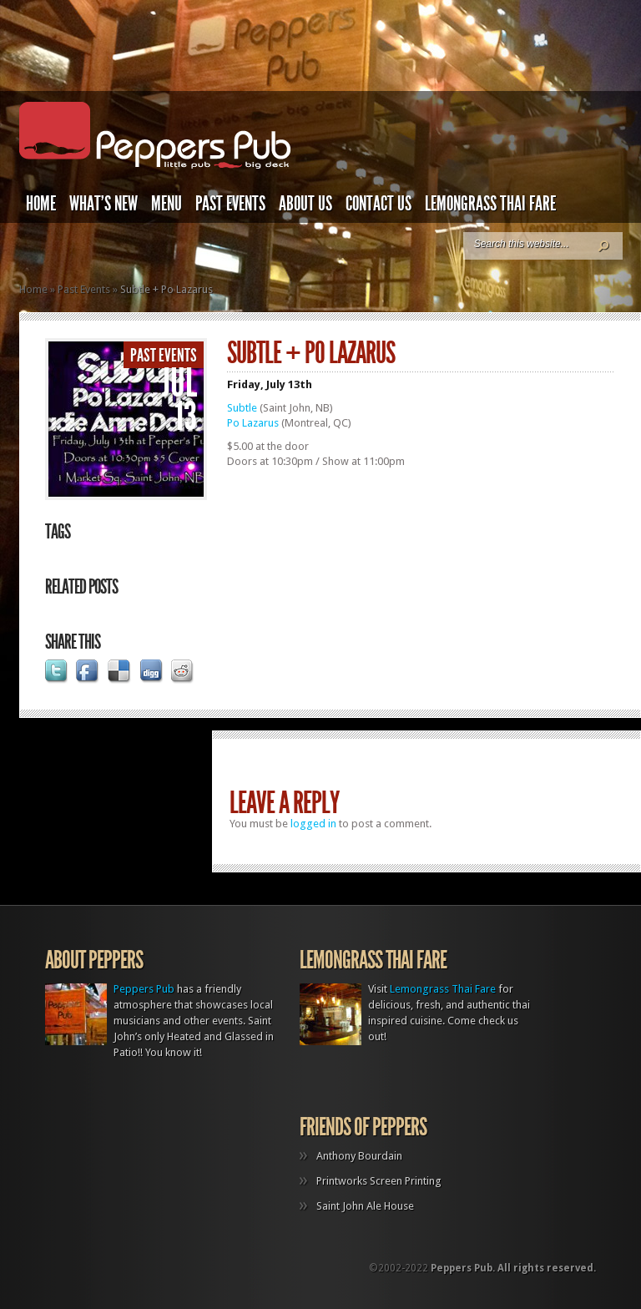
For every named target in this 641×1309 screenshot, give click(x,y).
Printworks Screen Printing (379, 1181)
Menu (166, 203)
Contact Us (378, 203)
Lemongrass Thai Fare (490, 203)
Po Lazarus (253, 423)
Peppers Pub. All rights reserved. (513, 1268)
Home (41, 203)
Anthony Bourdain (359, 1156)
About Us (305, 203)
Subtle (242, 408)
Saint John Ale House (365, 1206)
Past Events (230, 203)
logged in (313, 823)
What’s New (103, 203)
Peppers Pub (144, 989)
